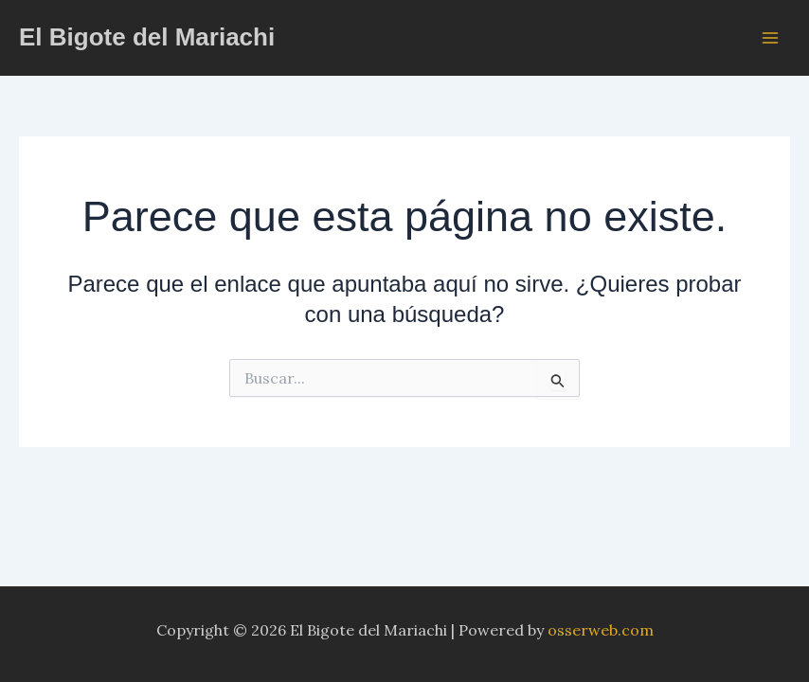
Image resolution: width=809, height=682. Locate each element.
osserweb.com (601, 629)
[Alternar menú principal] (770, 37)
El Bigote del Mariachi (147, 37)
